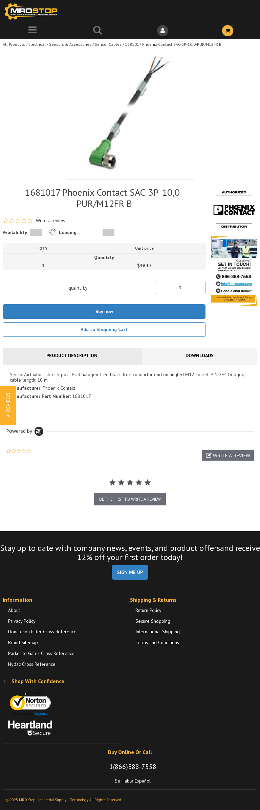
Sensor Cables (108, 44)
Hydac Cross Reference (32, 664)
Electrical (37, 44)
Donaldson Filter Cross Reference (42, 632)
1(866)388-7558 (132, 766)
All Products (14, 44)
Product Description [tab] (72, 355)
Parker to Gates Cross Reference (41, 653)
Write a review (50, 221)
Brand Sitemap (23, 642)
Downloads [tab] (200, 355)
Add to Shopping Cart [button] (104, 329)
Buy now (104, 311)
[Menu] (32, 31)
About (14, 610)
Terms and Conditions (157, 642)
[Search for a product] (97, 31)
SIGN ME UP (130, 572)
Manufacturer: (25, 388)
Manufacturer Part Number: (40, 396)
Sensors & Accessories (70, 44)
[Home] (33, 11)
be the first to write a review (130, 499)
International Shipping (157, 632)
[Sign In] (162, 31)
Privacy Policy (22, 621)
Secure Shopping (152, 621)
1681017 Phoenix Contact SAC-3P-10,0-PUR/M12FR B (173, 44)
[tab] (130, 387)
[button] (228, 455)
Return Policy (148, 610)
